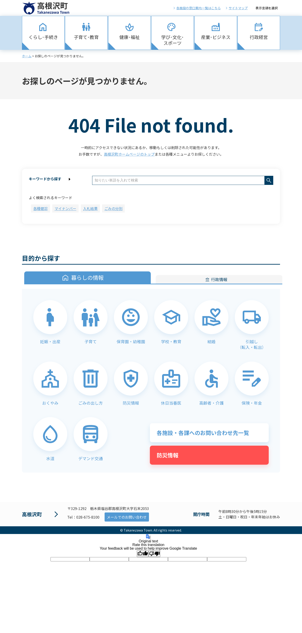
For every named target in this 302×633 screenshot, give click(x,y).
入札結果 (90, 208)
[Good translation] (143, 553)
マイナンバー (65, 208)
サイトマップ (238, 8)
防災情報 (167, 455)
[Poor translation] (154, 553)
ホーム (26, 56)
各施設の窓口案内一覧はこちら (198, 8)
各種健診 (40, 208)
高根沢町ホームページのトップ (129, 154)
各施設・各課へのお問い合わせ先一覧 (203, 433)
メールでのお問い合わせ (127, 517)
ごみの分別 (113, 208)
